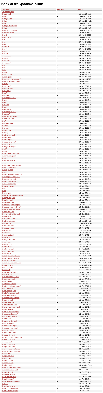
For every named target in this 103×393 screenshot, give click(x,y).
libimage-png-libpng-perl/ (11, 81)
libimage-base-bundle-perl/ (11, 209)
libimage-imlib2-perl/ (9, 147)
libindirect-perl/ (7, 139)
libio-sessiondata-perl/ (10, 314)
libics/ (4, 70)
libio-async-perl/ (7, 170)
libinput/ (4, 16)
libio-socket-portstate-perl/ (11, 205)
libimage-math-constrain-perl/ (12, 195)
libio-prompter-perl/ (8, 186)
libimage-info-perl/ (8, 239)
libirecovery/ (6, 63)
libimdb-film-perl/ (8, 212)
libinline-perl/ (6, 193)
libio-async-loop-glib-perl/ (11, 256)
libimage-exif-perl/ (8, 198)
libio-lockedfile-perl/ (9, 291)
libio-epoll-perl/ (7, 137)
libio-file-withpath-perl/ (10, 391)
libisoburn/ (5, 105)
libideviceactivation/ (9, 181)
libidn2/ (4, 21)
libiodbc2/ (5, 46)
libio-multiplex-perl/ (8, 302)
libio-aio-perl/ (6, 130)
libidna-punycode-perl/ (10, 388)
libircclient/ (5, 126)
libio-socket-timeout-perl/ (10, 298)
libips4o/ (5, 384)
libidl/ (4, 67)
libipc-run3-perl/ (7, 267)
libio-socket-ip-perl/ (8, 228)
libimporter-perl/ (7, 300)
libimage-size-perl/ (8, 335)
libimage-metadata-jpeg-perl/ (12, 367)
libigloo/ (4, 65)
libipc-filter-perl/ (7, 288)
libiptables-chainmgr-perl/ (11, 381)
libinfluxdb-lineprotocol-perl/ (12, 351)
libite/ (4, 102)
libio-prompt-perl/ (8, 356)
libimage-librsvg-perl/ (9, 30)
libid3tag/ (5, 132)
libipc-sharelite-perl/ (9, 112)
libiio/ (4, 121)
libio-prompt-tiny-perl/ (9, 321)
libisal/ (4, 163)
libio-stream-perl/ (8, 323)
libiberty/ (5, 84)
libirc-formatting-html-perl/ (11, 214)
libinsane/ (5, 95)
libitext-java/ (6, 270)
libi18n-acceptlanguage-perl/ (12, 337)
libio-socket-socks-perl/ (10, 328)
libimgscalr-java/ (7, 363)
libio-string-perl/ (7, 281)
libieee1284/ (6, 86)
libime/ (4, 93)
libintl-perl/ (5, 158)
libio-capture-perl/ (8, 309)
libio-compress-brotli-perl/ (11, 153)
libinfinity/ (5, 58)
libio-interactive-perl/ (9, 221)
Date (79, 9)
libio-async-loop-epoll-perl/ (11, 207)
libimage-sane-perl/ (9, 142)
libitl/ (3, 40)
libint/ (4, 191)
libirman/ (5, 72)
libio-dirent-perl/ (7, 200)
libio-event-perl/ (7, 265)
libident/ (4, 51)
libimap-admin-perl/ (9, 333)
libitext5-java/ (6, 109)
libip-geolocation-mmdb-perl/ (12, 174)
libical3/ (4, 172)
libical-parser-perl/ (8, 219)
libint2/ (4, 188)
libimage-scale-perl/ (9, 167)
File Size (60, 9)
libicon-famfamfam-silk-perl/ (12, 165)
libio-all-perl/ (6, 353)
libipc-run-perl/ (7, 74)
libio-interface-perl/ (8, 135)
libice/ (4, 42)
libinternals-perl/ (7, 144)
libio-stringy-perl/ (8, 251)
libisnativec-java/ (8, 235)
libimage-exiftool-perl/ (9, 26)
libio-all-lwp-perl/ (8, 379)
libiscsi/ (4, 35)
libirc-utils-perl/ (7, 216)
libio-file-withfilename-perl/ (11, 286)
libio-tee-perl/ (6, 318)
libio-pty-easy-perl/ (8, 346)
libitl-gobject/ (6, 37)
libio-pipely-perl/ (7, 372)
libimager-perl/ (7, 19)
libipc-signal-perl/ (8, 330)
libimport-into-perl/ (8, 344)
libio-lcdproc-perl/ (8, 202)
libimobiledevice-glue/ (9, 160)
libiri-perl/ (5, 28)
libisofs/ (4, 100)
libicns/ (4, 151)
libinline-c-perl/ (7, 223)
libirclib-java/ (6, 253)
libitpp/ (4, 44)
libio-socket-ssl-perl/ (9, 179)
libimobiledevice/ (8, 32)
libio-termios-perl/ (8, 249)
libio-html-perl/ (7, 365)
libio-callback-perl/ (8, 374)
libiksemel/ (5, 128)
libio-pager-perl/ (7, 360)
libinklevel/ (5, 53)
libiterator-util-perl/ (8, 339)
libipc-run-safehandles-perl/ (11, 349)
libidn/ (4, 23)
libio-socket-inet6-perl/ (10, 370)
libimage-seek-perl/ (8, 156)
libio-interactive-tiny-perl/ (10, 312)
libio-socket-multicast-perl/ (11, 79)
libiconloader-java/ (8, 386)
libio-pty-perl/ (6, 14)
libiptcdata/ (6, 114)
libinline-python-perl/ (9, 184)
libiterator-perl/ (7, 342)
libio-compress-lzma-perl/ (11, 177)
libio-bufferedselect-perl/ (10, 293)
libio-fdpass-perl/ (8, 119)
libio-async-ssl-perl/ (9, 272)
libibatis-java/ (6, 242)
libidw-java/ (6, 237)
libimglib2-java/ (7, 244)
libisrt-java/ (6, 232)
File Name (6, 9)
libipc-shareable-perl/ (9, 316)
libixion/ (4, 107)
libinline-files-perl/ (8, 274)
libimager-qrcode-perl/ (10, 116)
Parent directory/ (8, 12)
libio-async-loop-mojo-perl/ (11, 263)
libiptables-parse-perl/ (9, 295)
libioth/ (4, 149)
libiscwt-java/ (6, 230)
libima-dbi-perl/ (7, 358)
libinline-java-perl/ (8, 123)
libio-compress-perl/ (9, 98)
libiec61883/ (6, 91)
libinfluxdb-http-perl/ (9, 260)
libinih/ (4, 49)
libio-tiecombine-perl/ (9, 305)
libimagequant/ (7, 56)
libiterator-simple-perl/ (9, 326)
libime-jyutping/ (7, 88)
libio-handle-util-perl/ (9, 284)
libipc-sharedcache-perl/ (10, 277)
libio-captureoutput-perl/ (10, 258)
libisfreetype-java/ (8, 226)
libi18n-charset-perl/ (9, 377)
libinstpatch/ (6, 60)
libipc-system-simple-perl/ (11, 307)
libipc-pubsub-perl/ (8, 279)
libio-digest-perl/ (7, 246)
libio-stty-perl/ (6, 77)
